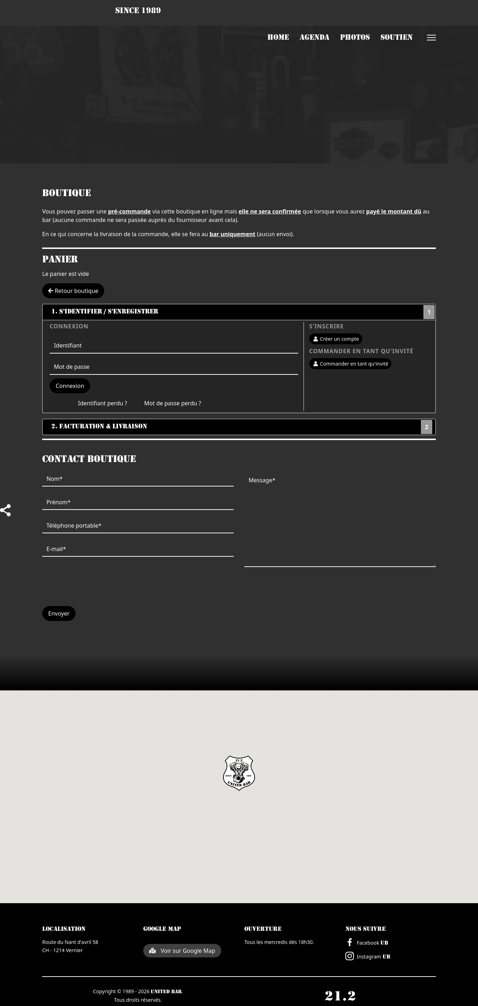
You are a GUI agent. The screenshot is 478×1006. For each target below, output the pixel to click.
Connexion (70, 386)
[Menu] (431, 37)
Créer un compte (335, 338)
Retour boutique (73, 291)
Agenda (314, 38)
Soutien (396, 38)
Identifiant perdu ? (102, 403)
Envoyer (59, 613)
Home (278, 38)
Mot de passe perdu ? (172, 403)
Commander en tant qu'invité (350, 363)
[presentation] (96, 586)
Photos (355, 38)
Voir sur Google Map (182, 951)
